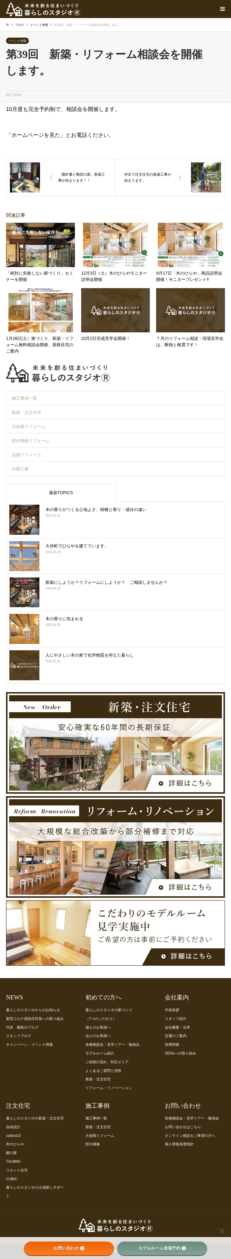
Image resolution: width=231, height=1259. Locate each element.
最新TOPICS (61, 492)
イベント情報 (17, 40)
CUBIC (11, 1179)
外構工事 (20, 468)
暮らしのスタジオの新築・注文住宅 (35, 1118)
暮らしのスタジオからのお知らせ (33, 1010)
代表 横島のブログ (22, 1027)
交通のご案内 (175, 1036)
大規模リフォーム (28, 426)
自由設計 (13, 1127)
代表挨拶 (172, 1010)
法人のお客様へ (98, 1036)
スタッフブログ (18, 1036)
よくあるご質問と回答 (103, 1071)
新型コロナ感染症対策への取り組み (35, 1019)
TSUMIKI (13, 1161)
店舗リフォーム (26, 454)
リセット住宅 (17, 1170)
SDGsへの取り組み (180, 1053)
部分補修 (92, 1144)
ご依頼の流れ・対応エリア (107, 1062)
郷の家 (11, 1153)
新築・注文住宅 (26, 412)
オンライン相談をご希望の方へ (190, 1136)
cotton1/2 (13, 1136)
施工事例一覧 (24, 398)
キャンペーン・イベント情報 (29, 1044)
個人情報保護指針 (179, 1144)
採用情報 (172, 1044)
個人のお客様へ (98, 1027)
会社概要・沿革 (177, 1027)
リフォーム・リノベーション (108, 1088)
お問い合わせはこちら (183, 1127)
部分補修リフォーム (31, 440)
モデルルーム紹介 (99, 1053)
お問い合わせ (69, 1248)
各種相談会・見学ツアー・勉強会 (112, 1044)
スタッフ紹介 (175, 1019)
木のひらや (15, 1144)
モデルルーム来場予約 (162, 1248)
